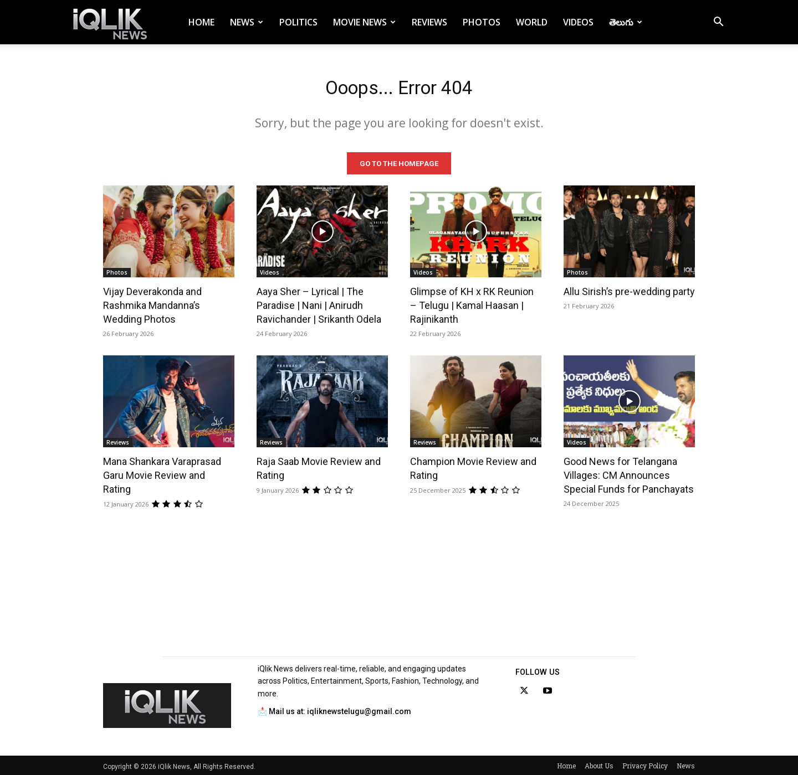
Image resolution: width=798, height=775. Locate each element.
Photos (481, 22)
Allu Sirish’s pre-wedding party (629, 289)
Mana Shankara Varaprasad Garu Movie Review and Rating (162, 473)
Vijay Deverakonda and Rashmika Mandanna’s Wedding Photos (152, 303)
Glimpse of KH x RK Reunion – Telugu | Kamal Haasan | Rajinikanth (472, 303)
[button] (718, 23)
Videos (578, 22)
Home (201, 22)
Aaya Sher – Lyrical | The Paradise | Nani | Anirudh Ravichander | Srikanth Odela (319, 303)
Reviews (429, 22)
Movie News (364, 22)
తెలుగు (625, 22)
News (246, 22)
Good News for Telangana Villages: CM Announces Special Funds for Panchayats (629, 473)
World (532, 22)
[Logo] (111, 22)
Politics (298, 22)
